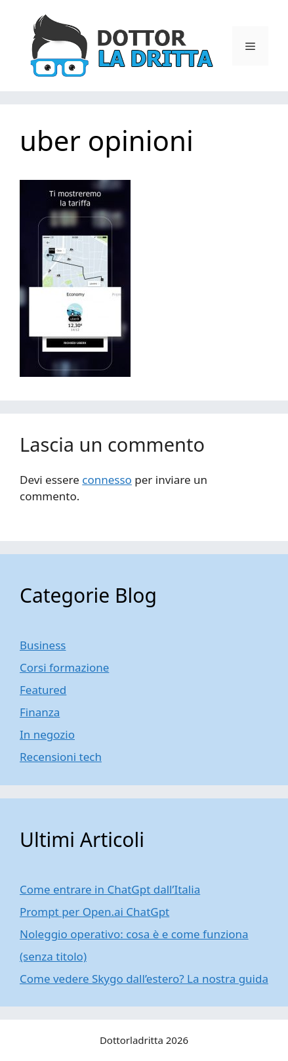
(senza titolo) (53, 956)
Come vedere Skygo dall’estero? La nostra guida (144, 978)
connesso (107, 479)
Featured (43, 689)
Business (43, 645)
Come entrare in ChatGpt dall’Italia (110, 889)
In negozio (47, 734)
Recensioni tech (61, 756)
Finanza (40, 712)
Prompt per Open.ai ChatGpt (94, 911)
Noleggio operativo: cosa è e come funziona (134, 934)
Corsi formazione (64, 667)
